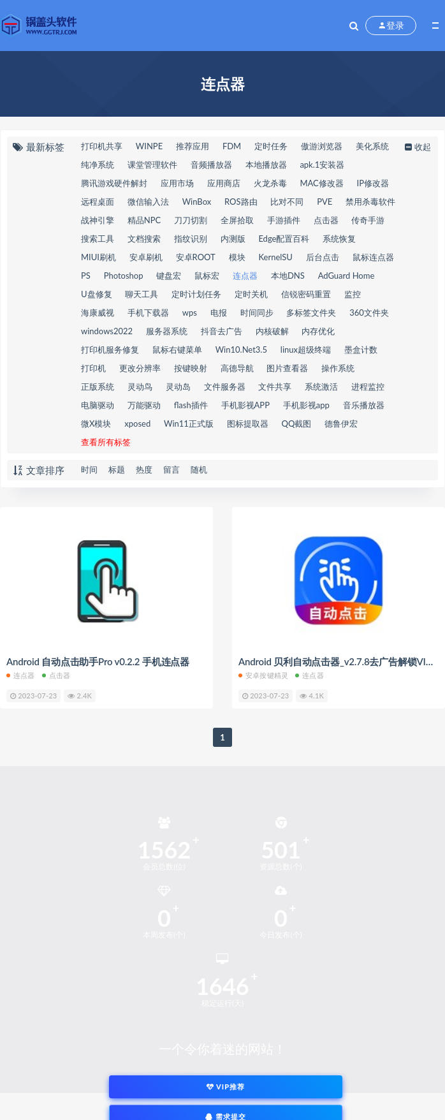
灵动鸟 (140, 386)
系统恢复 (339, 238)
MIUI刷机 (98, 257)
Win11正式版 (189, 423)
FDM (231, 146)
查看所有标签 (106, 442)
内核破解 (272, 331)
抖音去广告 (221, 331)
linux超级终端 (306, 349)
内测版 (233, 238)
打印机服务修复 (110, 349)
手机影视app (306, 405)
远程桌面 (97, 201)
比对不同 (286, 201)
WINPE (149, 146)
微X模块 (96, 423)
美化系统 (372, 146)
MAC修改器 (321, 183)
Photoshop (123, 275)
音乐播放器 (363, 405)
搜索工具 (97, 238)
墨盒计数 (360, 349)
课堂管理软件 (152, 164)
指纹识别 (190, 238)
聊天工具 (141, 294)
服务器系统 (166, 331)
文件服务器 (224, 386)
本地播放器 (266, 164)
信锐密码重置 (306, 294)
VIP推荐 (226, 1086)
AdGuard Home (346, 275)
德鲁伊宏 (341, 423)
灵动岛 (178, 386)
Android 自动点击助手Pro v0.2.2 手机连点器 (97, 661)
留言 (171, 469)
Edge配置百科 (283, 238)
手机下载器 (148, 312)
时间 (89, 469)
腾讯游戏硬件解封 (114, 183)
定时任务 (271, 146)
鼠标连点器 (373, 257)
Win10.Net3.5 (241, 349)
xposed (137, 423)
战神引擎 (97, 220)
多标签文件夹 (311, 312)
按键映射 (190, 368)
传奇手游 (367, 220)
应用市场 (177, 183)
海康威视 (97, 312)
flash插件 (191, 405)
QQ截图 (297, 423)
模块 (237, 257)
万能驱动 (144, 405)
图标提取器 (247, 423)
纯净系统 (97, 164)
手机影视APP (245, 405)
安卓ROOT (195, 257)
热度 (144, 469)
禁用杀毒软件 (370, 201)
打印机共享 (101, 146)
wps (189, 312)
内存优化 (318, 331)
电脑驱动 (97, 405)
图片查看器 (287, 368)
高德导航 (237, 368)
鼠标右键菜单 (177, 349)
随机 (199, 469)
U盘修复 (96, 294)
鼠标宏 (206, 275)
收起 (416, 147)
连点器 (245, 275)
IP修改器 (373, 183)
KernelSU (275, 257)
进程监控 (367, 386)
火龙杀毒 (270, 183)
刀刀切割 (190, 220)
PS (86, 275)
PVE (324, 201)
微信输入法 (148, 201)
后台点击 (322, 257)
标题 (116, 469)
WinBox (197, 201)
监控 (352, 294)
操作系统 (337, 368)
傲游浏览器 (321, 146)
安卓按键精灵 (263, 675)
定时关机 (251, 294)
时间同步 (257, 312)
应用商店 (223, 183)
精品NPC (144, 220)
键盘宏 (168, 275)
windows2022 (107, 331)
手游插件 (283, 220)
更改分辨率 (140, 368)
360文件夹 (369, 312)
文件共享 (274, 386)
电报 (218, 312)
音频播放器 (211, 164)
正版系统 (97, 386)
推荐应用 (192, 146)
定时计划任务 (196, 294)
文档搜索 (144, 238)
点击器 (326, 220)
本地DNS (288, 275)
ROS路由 (241, 201)
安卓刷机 (146, 257)
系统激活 (321, 386)
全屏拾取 (237, 220)
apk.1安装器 (322, 164)
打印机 (93, 368)
